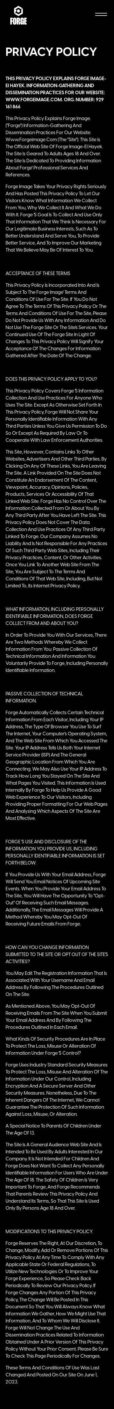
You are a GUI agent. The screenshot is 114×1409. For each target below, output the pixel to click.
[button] (100, 15)
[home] (18, 15)
